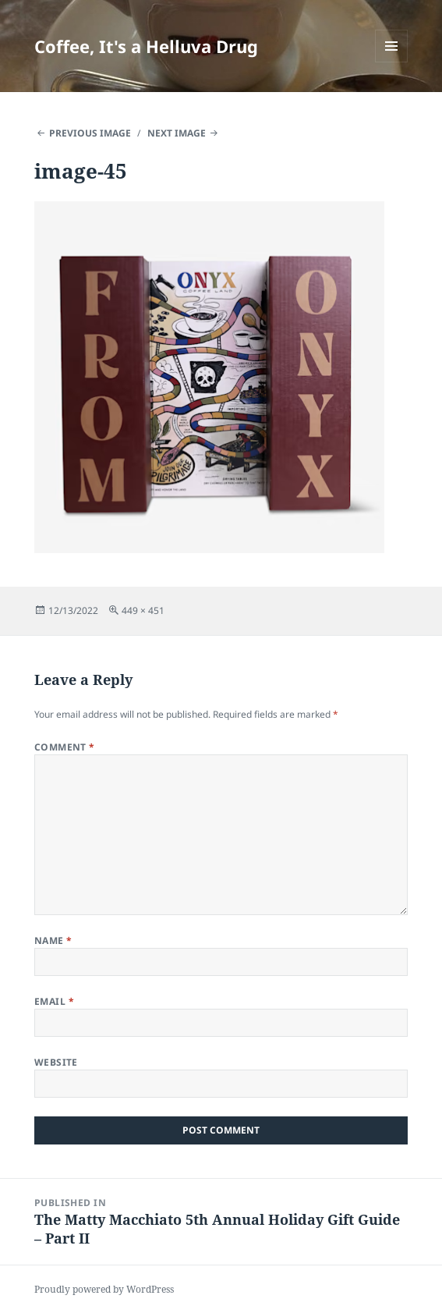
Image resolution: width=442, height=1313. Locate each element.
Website (56, 1062)
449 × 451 (143, 610)
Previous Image (90, 133)
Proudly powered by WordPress (104, 1289)
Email (54, 1001)
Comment (64, 747)
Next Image (176, 133)
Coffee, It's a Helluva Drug (146, 46)
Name (53, 940)
